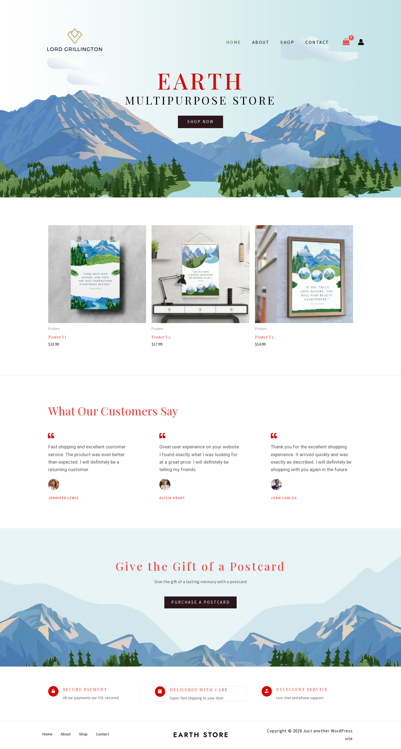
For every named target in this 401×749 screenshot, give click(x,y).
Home (241, 42)
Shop (291, 42)
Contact (318, 42)
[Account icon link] (361, 42)
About (266, 42)
